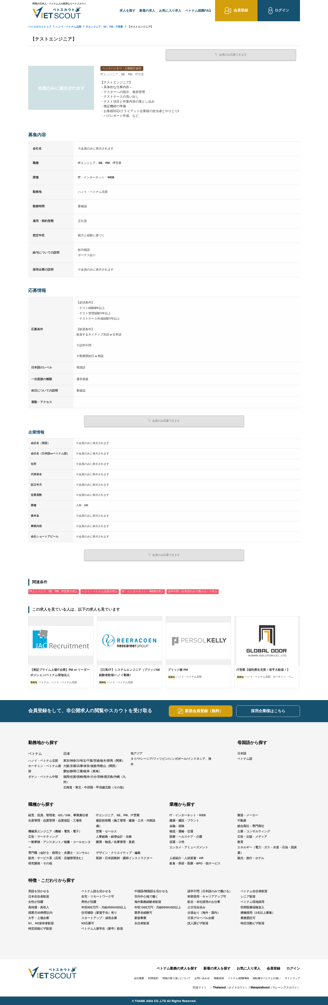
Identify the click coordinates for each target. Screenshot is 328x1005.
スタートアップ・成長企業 (99, 917)
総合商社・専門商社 (250, 824)
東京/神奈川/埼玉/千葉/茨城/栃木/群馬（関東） (94, 759)
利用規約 (153, 977)
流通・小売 (176, 841)
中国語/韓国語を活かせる (151, 890)
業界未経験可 (143, 911)
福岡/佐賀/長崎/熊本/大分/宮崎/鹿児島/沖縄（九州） (94, 778)
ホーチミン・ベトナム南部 (44, 768)
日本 (66, 753)
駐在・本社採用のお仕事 (203, 900)
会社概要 (139, 977)
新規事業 (140, 917)
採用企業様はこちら (268, 710)
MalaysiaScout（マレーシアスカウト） (275, 986)
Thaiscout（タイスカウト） (230, 986)
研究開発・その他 (40, 862)
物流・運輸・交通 (181, 830)
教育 (240, 841)
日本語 (241, 752)
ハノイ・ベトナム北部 (68, 27)
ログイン (293, 967)
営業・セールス (106, 830)
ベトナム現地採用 (252, 900)
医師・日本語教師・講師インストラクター (124, 857)
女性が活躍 (35, 900)
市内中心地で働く (146, 895)
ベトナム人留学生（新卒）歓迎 (102, 927)
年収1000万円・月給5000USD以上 (157, 906)
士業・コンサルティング (253, 830)
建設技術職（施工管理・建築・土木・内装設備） (125, 822)
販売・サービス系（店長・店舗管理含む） (56, 857)
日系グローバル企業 (200, 917)
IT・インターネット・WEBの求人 (143, 590)
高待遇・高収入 (38, 906)
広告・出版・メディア (252, 835)
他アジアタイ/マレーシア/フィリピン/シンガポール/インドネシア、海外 (171, 758)
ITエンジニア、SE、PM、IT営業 (104, 27)
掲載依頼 (219, 977)
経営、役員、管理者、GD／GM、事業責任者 (58, 814)
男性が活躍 (88, 900)
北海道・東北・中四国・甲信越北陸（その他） (94, 786)
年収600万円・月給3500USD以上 (103, 906)
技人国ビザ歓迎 (197, 922)
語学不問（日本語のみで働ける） (209, 890)
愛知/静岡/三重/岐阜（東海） (82, 770)
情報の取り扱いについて (176, 977)
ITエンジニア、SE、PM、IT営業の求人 (54, 590)
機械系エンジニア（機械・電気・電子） (55, 830)
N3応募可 (87, 922)
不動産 (241, 819)
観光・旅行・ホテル (250, 857)
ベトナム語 (244, 757)
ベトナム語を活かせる (96, 890)
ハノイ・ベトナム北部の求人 (100, 590)
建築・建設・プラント (184, 819)
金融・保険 (176, 824)
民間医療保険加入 (252, 906)
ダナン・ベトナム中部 (43, 775)
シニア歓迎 (248, 895)
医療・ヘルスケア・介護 (185, 835)
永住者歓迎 (141, 922)
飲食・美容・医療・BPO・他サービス (194, 862)
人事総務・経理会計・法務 (114, 835)
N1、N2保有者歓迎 (41, 922)
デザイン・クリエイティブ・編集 (118, 851)
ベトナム (35, 753)
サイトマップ (292, 977)
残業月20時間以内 (40, 911)
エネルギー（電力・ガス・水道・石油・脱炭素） (267, 849)
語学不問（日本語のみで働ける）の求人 (192, 590)
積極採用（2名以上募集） (258, 911)
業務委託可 (248, 917)
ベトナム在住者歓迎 (254, 890)
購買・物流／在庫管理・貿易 (115, 841)
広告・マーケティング (43, 835)
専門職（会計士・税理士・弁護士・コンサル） (59, 851)
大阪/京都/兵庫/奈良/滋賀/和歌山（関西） (90, 765)
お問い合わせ (202, 977)
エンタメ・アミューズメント (188, 846)
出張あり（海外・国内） (203, 911)
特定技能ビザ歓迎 (40, 927)
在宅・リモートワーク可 (97, 895)
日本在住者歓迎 (38, 895)
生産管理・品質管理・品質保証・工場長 (55, 819)
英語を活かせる (38, 890)
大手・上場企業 (38, 917)
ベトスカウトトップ (39, 27)
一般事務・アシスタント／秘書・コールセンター (59, 844)
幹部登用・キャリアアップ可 (206, 895)
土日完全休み (196, 906)
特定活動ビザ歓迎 (252, 922)
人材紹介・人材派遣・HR (186, 857)
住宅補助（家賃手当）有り (99, 911)
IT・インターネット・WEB (187, 814)
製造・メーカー (247, 814)
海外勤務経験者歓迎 (147, 900)
